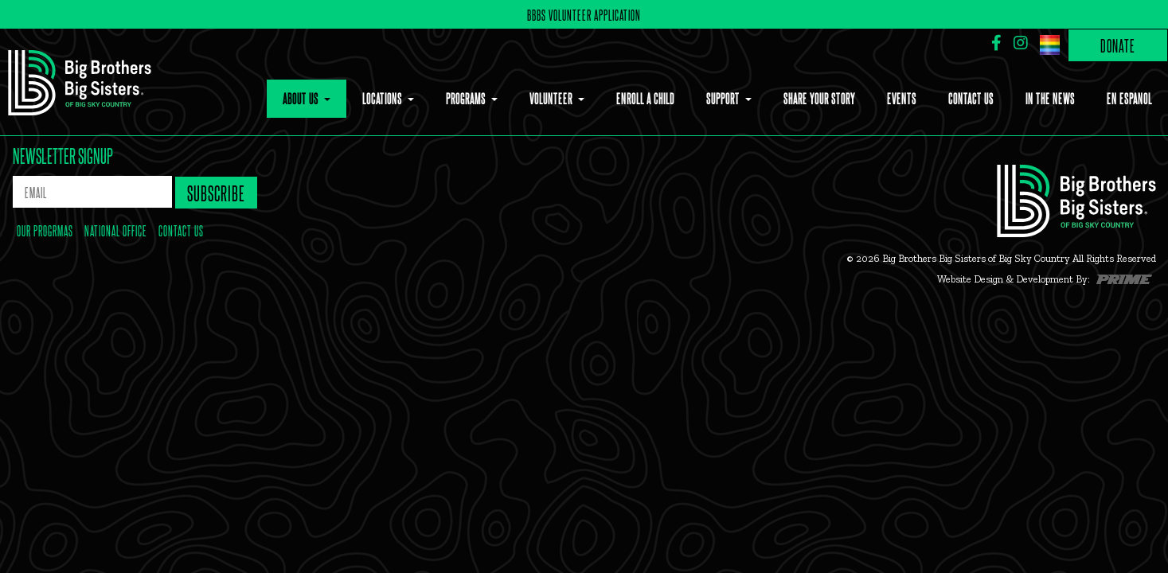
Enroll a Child (645, 98)
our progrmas (45, 230)
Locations (383, 98)
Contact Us (971, 98)
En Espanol (1129, 98)
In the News (1050, 98)
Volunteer (552, 98)
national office (115, 230)
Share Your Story (819, 98)
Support (724, 98)
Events (901, 98)
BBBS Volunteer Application (584, 14)
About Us (302, 98)
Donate (1117, 45)
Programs (467, 98)
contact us (181, 230)
